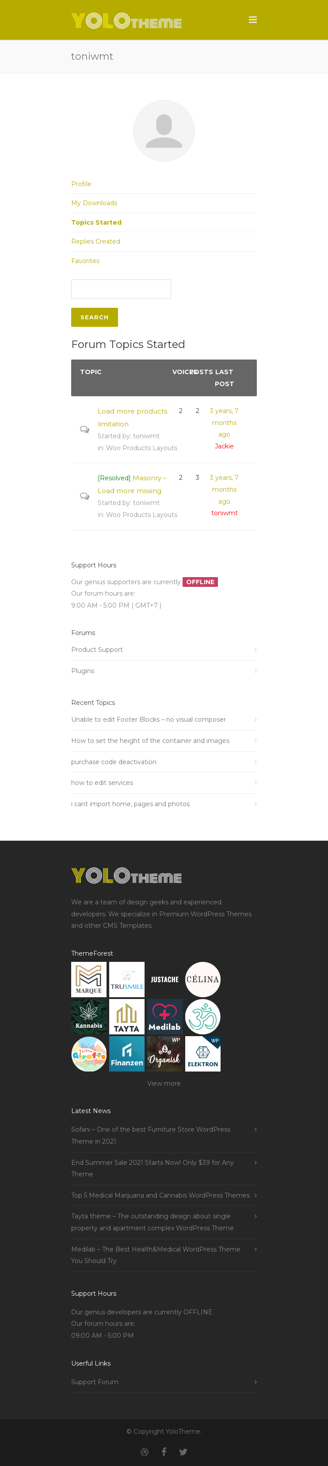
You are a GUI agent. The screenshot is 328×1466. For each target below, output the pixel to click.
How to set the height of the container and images (150, 741)
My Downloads (94, 203)
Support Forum (94, 1382)
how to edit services (102, 783)
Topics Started (96, 222)
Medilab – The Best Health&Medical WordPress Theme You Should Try (155, 1255)
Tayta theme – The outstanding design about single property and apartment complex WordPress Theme (152, 1222)
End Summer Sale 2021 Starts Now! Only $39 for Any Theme (152, 1169)
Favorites (85, 261)
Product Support (97, 650)
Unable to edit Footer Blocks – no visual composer (148, 719)
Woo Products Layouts (141, 448)
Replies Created (95, 241)
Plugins (82, 671)
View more (164, 1083)
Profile (81, 184)
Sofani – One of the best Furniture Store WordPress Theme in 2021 (150, 1135)
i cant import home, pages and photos (130, 804)
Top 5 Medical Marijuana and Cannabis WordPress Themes (160, 1195)
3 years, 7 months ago (224, 422)
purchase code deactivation (113, 762)
